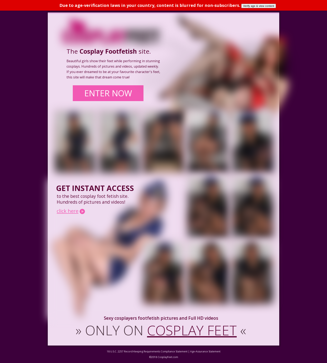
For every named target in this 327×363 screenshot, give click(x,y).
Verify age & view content (258, 5)
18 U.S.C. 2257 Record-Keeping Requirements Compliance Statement (147, 351)
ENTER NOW (108, 93)
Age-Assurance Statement (205, 351)
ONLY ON (161, 330)
